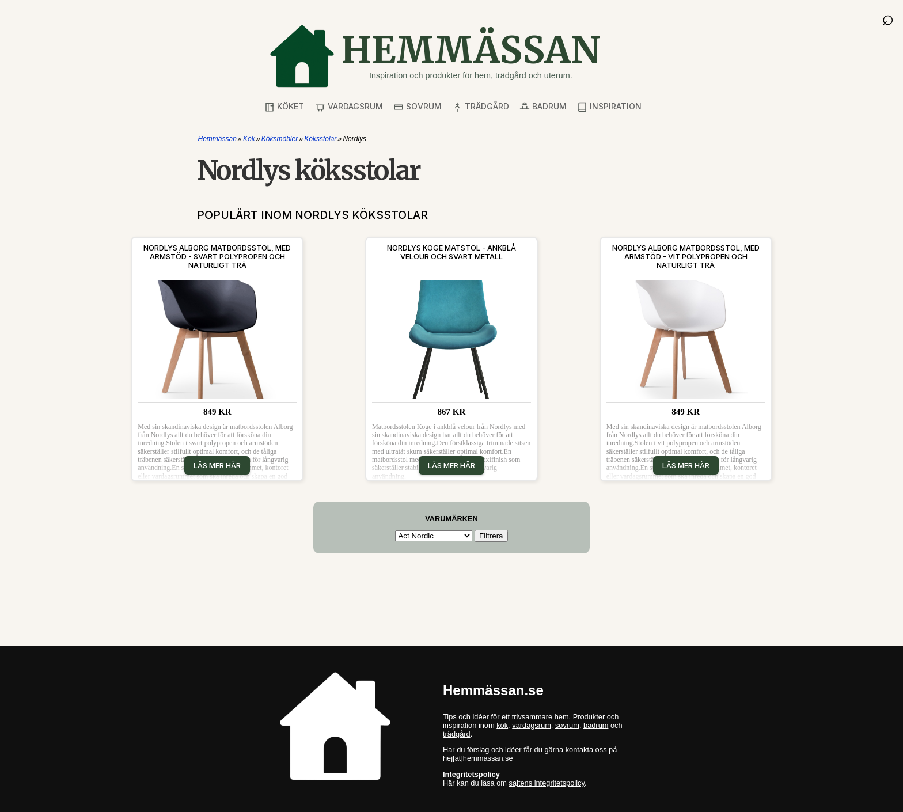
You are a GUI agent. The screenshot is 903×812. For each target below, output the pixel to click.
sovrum (567, 725)
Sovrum (417, 106)
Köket (284, 106)
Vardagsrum (349, 106)
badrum (595, 725)
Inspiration (609, 106)
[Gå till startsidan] (435, 56)
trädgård (457, 734)
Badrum (543, 106)
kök (502, 725)
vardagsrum (531, 725)
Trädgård (480, 106)
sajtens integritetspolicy (547, 783)
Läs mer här (217, 465)
